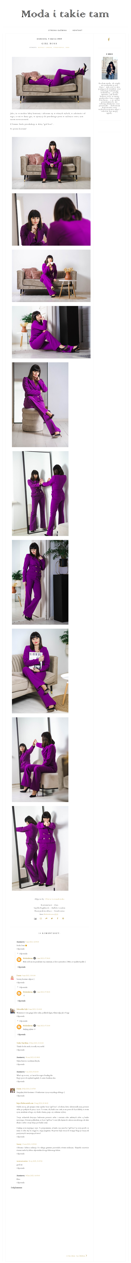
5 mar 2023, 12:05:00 (32, 942)
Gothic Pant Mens (22, 1043)
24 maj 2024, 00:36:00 (41, 1103)
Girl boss (49, 43)
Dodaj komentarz (16, 1188)
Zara (67, 47)
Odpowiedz (20, 949)
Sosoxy (19, 1144)
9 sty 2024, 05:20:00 (32, 1072)
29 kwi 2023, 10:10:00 (36, 1043)
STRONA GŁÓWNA (57, 30)
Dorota (19, 976)
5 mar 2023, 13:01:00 (29, 976)
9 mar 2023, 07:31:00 (43, 1026)
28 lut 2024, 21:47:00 (29, 1089)
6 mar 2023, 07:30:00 (43, 958)
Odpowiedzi (23, 954)
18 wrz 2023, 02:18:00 (32, 1057)
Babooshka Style (22, 1009)
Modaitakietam (28, 958)
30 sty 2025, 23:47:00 (35, 1161)
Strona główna (75, 1256)
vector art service (22, 1161)
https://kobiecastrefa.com (25, 1103)
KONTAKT (77, 30)
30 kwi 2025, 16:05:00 (32, 1176)
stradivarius (58, 47)
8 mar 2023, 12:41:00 (35, 1009)
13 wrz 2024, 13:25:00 (29, 1144)
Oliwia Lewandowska (54, 899)
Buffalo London (45, 47)
